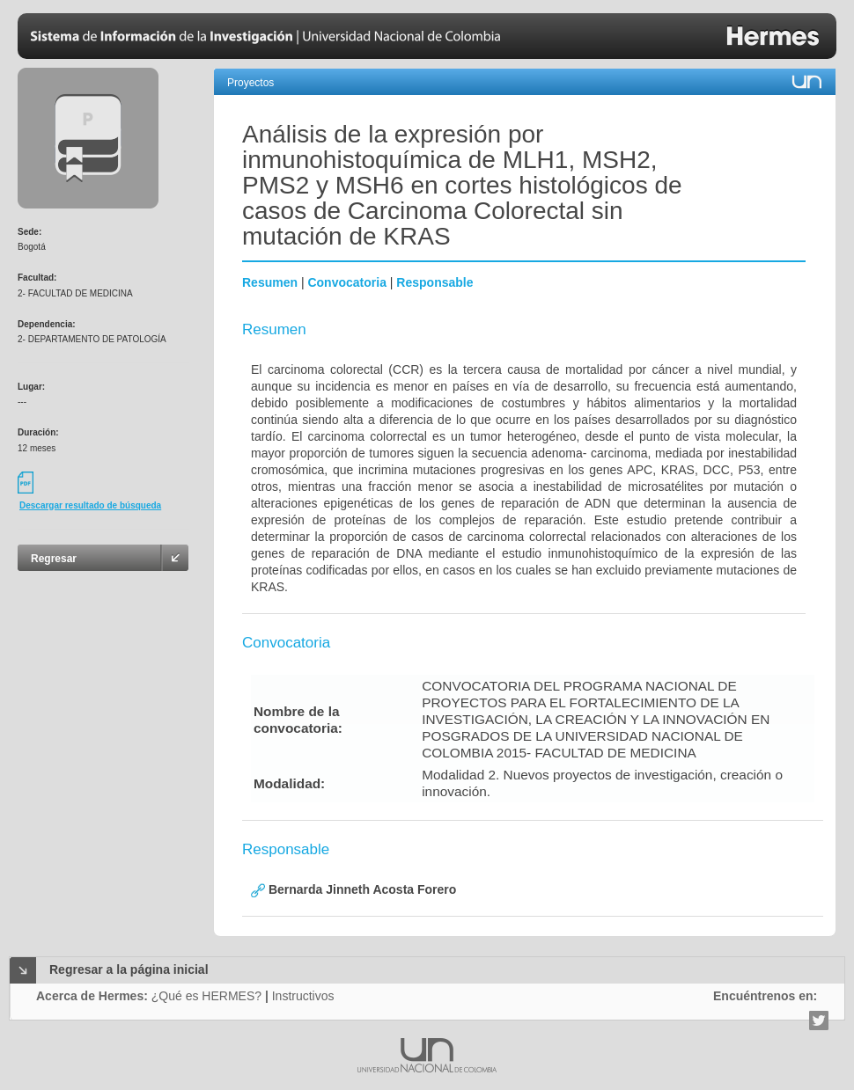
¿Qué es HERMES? (206, 996)
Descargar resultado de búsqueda (90, 505)
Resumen (270, 282)
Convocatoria (346, 282)
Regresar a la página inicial (129, 969)
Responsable (434, 282)
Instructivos (303, 996)
